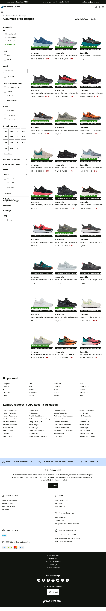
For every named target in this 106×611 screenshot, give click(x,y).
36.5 (11, 135)
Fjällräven (57, 388)
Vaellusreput (33, 417)
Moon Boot (32, 393)
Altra (30, 388)
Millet (30, 391)
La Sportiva (7, 396)
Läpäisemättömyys (15, 168)
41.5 (23, 146)
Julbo (81, 388)
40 (6, 146)
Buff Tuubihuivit (85, 434)
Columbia (9, 20)
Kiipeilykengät (33, 432)
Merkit (15, 70)
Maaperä (15, 210)
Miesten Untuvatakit (10, 423)
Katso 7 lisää (8, 158)
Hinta (15, 111)
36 (6, 135)
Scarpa (56, 393)
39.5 (23, 141)
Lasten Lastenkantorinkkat (38, 440)
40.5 (11, 146)
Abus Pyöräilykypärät (87, 437)
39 (17, 141)
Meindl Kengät (59, 437)
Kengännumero (15, 130)
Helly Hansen (33, 396)
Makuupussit (7, 440)
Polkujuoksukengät (35, 426)
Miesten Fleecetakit (10, 429)
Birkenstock (84, 396)
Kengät (15, 20)
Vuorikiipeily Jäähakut (36, 420)
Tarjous (15, 179)
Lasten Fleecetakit (60, 417)
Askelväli (15, 198)
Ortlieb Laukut (84, 429)
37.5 (23, 135)
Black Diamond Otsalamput (64, 434)
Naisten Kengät (10, 41)
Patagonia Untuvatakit (87, 440)
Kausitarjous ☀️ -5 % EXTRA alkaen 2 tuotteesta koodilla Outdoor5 (53, 16)
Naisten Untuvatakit (10, 414)
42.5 (11, 152)
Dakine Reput (59, 440)
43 (17, 152)
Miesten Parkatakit (9, 426)
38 (6, 141)
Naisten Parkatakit (9, 417)
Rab (4, 393)
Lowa (5, 399)
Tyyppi (15, 220)
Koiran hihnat (84, 426)
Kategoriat (15, 31)
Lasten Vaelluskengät (36, 434)
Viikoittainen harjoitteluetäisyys (15, 204)
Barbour (31, 399)
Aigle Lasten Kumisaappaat (63, 420)
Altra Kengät (84, 432)
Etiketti (15, 174)
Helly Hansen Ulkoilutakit (62, 429)
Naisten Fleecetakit (10, 420)
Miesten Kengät (10, 38)
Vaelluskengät (10, 45)
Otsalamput (7, 437)
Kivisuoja (15, 215)
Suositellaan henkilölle (15, 87)
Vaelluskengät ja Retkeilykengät (40, 423)
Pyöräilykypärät (34, 437)
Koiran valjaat (84, 423)
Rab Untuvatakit (85, 420)
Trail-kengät (10, 48)
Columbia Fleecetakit (61, 432)
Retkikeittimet (33, 414)
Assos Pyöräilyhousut (87, 414)
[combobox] (15, 74)
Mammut (57, 399)
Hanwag (82, 393)
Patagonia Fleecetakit (61, 423)
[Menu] (2, 12)
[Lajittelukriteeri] (96, 23)
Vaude (56, 396)
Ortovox (6, 391)
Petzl (81, 399)
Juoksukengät (34, 429)
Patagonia (6, 388)
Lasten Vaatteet (59, 414)
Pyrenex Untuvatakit (61, 426)
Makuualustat (8, 434)
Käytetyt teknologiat (15, 163)
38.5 (11, 141)
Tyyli (15, 55)
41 (17, 146)
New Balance (84, 391)
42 (6, 152)
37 (17, 135)
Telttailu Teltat (8, 432)
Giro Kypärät (84, 417)
